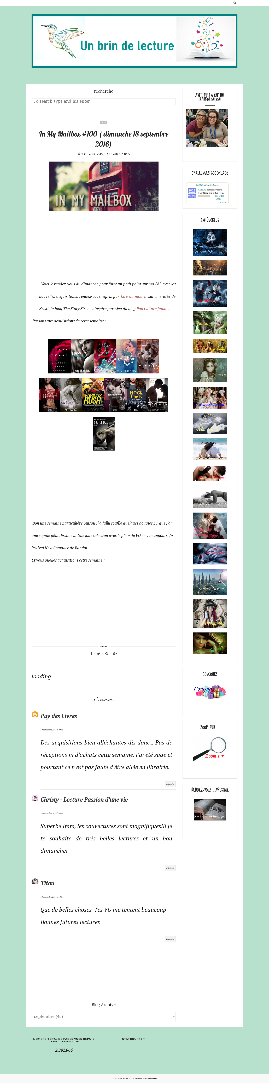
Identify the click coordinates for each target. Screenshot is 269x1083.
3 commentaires (118, 154)
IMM (103, 122)
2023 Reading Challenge (207, 185)
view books (223, 202)
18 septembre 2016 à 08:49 (51, 730)
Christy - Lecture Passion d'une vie (84, 800)
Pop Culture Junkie (152, 309)
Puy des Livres (58, 716)
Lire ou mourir (134, 296)
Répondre (170, 784)
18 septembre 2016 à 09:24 (51, 814)
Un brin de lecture (127, 1078)
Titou (47, 884)
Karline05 (202, 190)
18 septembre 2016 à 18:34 (51, 897)
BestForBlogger (151, 1078)
